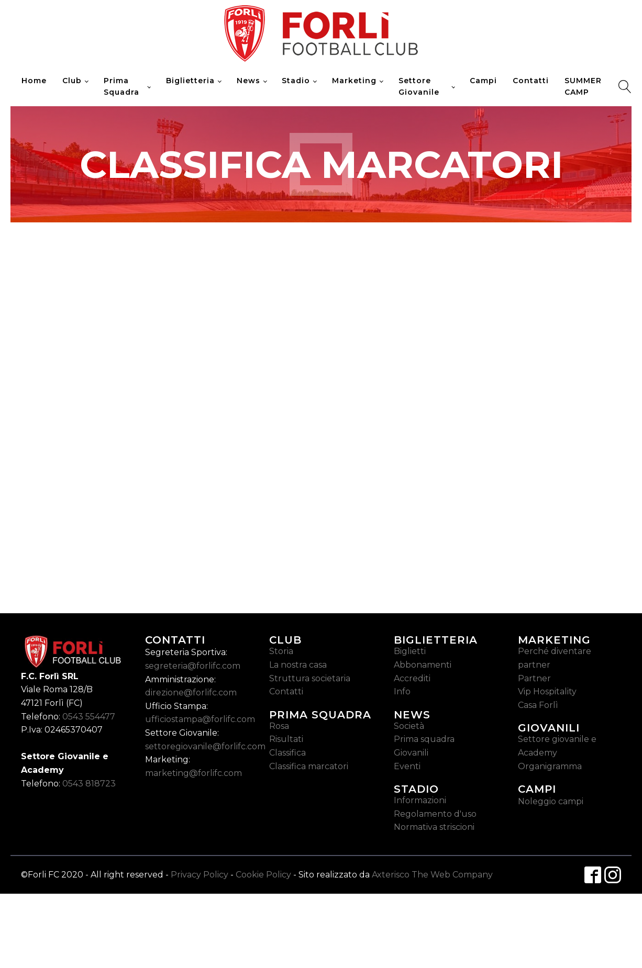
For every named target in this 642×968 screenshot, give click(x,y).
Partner (534, 678)
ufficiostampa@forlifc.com (200, 719)
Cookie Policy (263, 875)
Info (402, 691)
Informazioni (420, 800)
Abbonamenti (422, 665)
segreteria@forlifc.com (192, 666)
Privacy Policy (199, 875)
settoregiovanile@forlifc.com (205, 746)
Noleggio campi (550, 801)
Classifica (287, 753)
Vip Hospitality (547, 691)
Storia (281, 651)
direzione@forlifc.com (191, 692)
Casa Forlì (538, 705)
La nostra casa (298, 665)
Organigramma (550, 766)
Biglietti (410, 651)
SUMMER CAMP (583, 86)
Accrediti (412, 678)
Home (34, 80)
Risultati (286, 739)
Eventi (407, 766)
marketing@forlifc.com (193, 773)
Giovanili (411, 753)
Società (409, 726)
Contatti (531, 80)
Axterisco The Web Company (432, 875)
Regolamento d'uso (435, 814)
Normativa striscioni (434, 827)
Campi (483, 80)
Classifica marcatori (308, 766)
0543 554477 (88, 717)
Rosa (279, 726)
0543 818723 (89, 784)
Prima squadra (424, 739)
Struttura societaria (309, 678)
